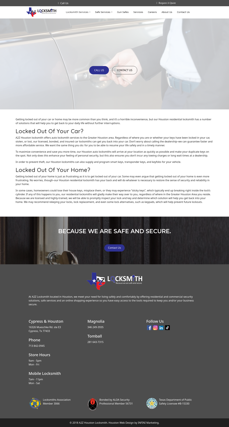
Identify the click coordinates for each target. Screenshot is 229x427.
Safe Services (102, 12)
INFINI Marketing (148, 422)
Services (138, 12)
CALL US (99, 70)
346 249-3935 (95, 327)
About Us (167, 12)
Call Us (63, 3)
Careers (152, 12)
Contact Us (183, 12)
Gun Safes (123, 12)
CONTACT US (124, 70)
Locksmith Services (77, 12)
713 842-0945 (37, 346)
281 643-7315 (95, 342)
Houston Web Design (121, 422)
